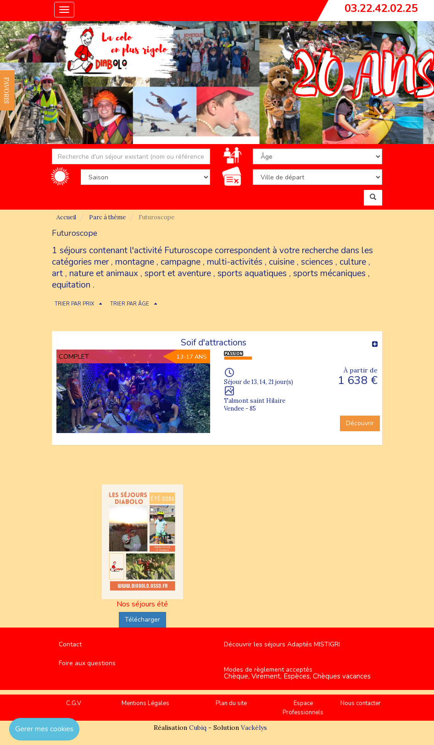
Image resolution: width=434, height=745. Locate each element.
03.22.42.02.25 (381, 8)
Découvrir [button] (360, 423)
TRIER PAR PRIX (74, 303)
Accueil (66, 217)
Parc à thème (107, 217)
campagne (180, 262)
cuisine (282, 262)
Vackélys (254, 727)
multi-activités (234, 262)
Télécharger (142, 619)
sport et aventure (178, 273)
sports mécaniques (329, 273)
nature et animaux (103, 273)
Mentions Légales (145, 703)
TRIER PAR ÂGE (129, 303)
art (57, 273)
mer (101, 262)
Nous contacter (360, 703)
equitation (71, 285)
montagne (134, 262)
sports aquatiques (252, 273)
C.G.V (73, 703)
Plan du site (231, 703)
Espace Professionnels (303, 708)
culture (352, 262)
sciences (317, 262)
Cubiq (197, 727)
